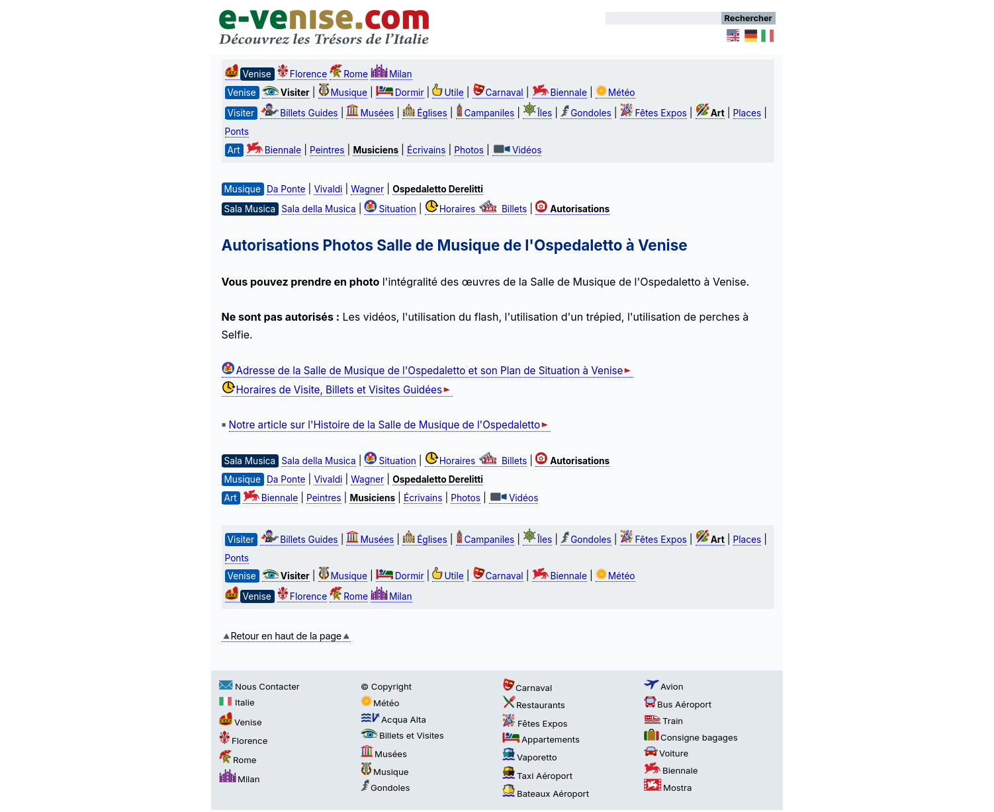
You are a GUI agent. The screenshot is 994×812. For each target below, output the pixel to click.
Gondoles (586, 113)
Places (747, 113)
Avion (664, 686)
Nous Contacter (259, 686)
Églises (424, 113)
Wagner (367, 189)
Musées (370, 113)
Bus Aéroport (677, 704)
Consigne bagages (691, 737)
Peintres (327, 150)
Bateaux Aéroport (545, 793)
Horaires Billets (476, 209)
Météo (615, 92)
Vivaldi (328, 189)
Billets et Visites (402, 735)
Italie (237, 702)
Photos (469, 150)
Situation (390, 209)
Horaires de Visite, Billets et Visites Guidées (337, 390)
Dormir (400, 92)
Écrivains (426, 150)
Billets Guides (299, 113)
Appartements (541, 739)
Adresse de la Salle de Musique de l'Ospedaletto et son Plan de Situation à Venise (428, 370)
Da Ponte (286, 189)
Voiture (666, 753)
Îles (537, 113)
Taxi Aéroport (537, 775)
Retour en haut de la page (286, 635)
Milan (391, 74)
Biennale (559, 92)
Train (663, 720)
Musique (342, 92)
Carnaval (498, 92)
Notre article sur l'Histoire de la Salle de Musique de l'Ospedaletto (390, 425)
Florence (302, 74)
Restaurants (533, 705)
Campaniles (485, 113)
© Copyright (386, 686)
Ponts (237, 131)
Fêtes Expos (653, 113)
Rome (349, 74)
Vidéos (516, 150)
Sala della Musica (318, 209)
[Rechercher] (663, 18)
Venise (240, 722)
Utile (447, 92)
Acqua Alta (393, 719)
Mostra (668, 787)
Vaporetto (529, 757)
